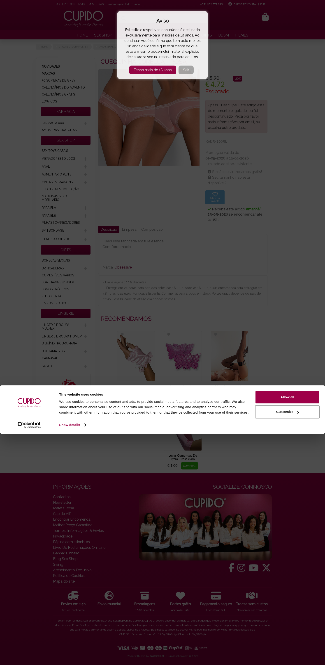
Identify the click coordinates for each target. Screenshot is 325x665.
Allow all (287, 628)
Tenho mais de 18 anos (153, 70)
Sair (186, 70)
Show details (69, 656)
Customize (287, 643)
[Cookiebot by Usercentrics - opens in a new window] (29, 656)
